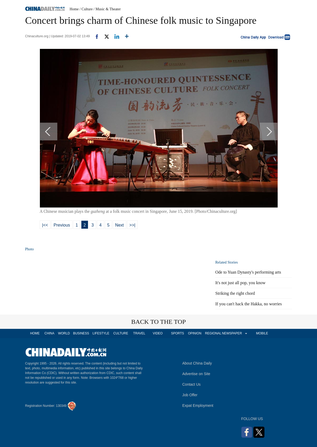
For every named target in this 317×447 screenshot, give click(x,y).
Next (119, 225)
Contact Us (191, 384)
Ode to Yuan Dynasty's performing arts (248, 272)
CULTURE (120, 333)
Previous (62, 225)
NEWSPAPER (231, 333)
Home (74, 9)
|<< (45, 225)
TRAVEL (139, 333)
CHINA (49, 333)
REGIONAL (213, 333)
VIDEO (157, 333)
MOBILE (262, 333)
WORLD (64, 333)
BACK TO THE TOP (158, 321)
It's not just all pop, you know (240, 282)
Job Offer (189, 395)
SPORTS (177, 333)
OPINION (195, 333)
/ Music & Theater (107, 9)
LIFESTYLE (100, 333)
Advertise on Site (196, 374)
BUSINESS (81, 333)
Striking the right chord (235, 293)
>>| (132, 225)
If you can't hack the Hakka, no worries (248, 304)
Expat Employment (197, 405)
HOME (35, 333)
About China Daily (197, 363)
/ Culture (86, 9)
